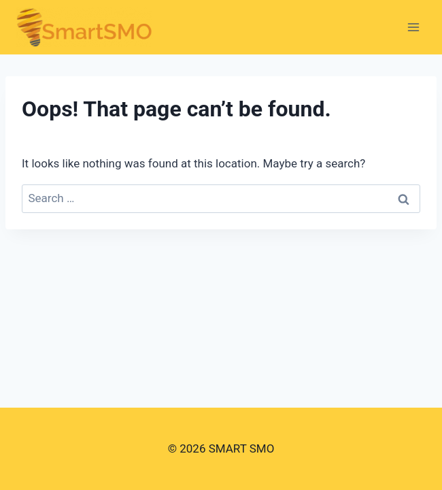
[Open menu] (413, 26)
